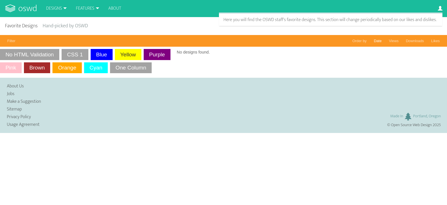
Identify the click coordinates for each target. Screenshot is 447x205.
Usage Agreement (23, 124)
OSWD (27, 8)
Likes (435, 41)
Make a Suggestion (24, 101)
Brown (37, 68)
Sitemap (14, 109)
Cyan (96, 68)
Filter (11, 41)
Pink (10, 68)
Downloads (415, 41)
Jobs (11, 94)
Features (85, 8)
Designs (54, 8)
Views (394, 41)
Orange (67, 68)
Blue (101, 55)
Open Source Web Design (411, 125)
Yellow (128, 55)
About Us (15, 86)
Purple (157, 55)
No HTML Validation (29, 55)
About (114, 8)
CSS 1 (75, 55)
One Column (130, 68)
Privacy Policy (19, 117)
